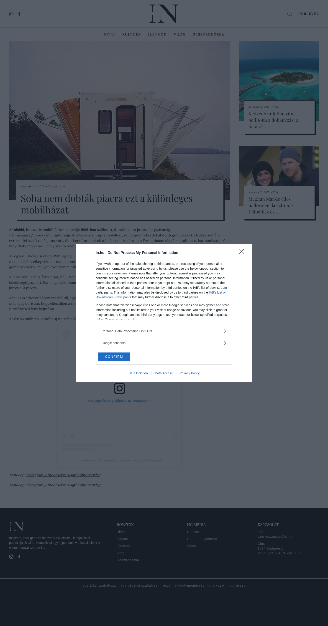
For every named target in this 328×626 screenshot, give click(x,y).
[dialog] (164, 313)
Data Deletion (138, 373)
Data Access (164, 373)
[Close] (242, 252)
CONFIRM (120, 357)
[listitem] (164, 331)
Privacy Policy (190, 373)
